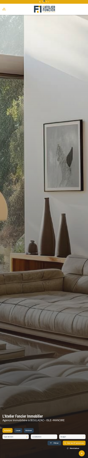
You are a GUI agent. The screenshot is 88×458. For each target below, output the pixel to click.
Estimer (29, 433)
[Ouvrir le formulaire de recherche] (54, 445)
